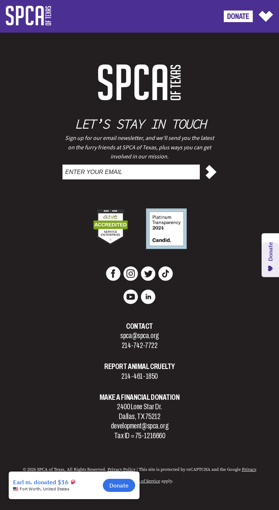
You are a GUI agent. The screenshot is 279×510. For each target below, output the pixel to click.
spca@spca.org (139, 335)
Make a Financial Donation (140, 397)
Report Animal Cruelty (139, 366)
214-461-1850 (139, 376)
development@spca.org (139, 426)
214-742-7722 (140, 345)
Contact (139, 326)
